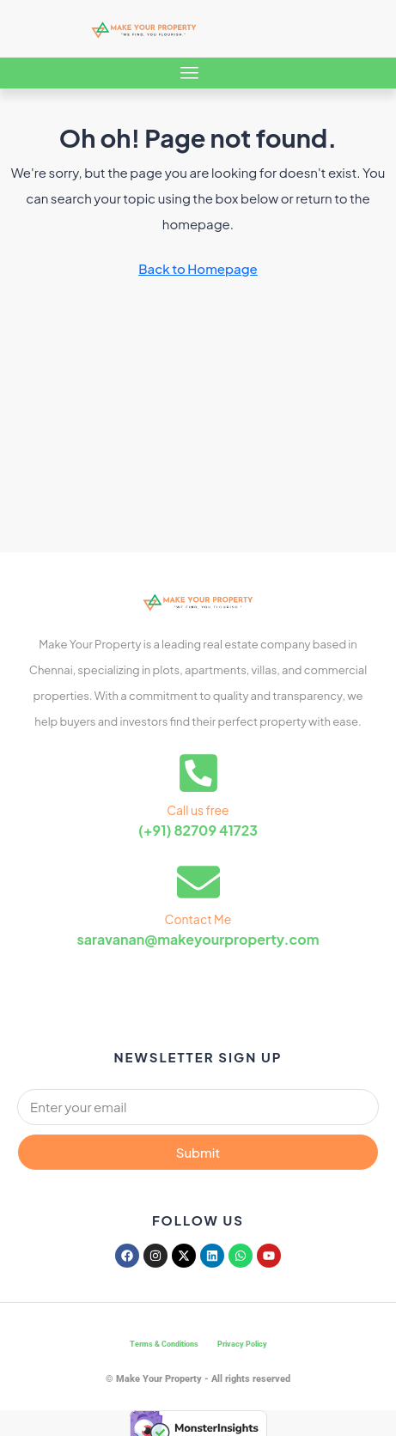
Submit (198, 1152)
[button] (189, 73)
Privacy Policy (242, 1344)
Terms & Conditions (164, 1344)
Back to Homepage (198, 268)
